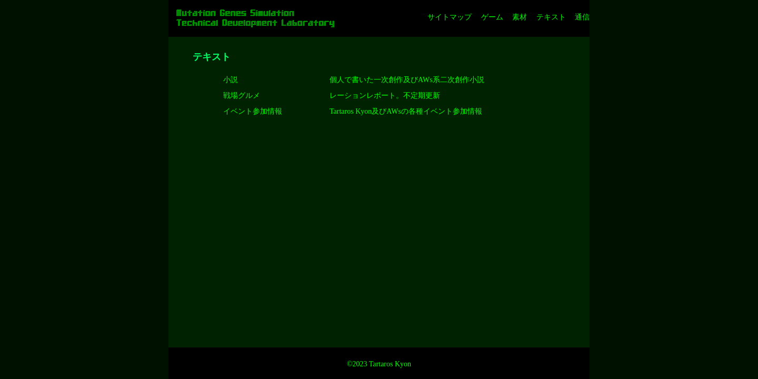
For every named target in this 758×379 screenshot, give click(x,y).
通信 (582, 17)
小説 (230, 80)
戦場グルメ (241, 95)
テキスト (551, 17)
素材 (519, 17)
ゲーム (492, 17)
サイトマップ (449, 17)
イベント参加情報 (252, 111)
